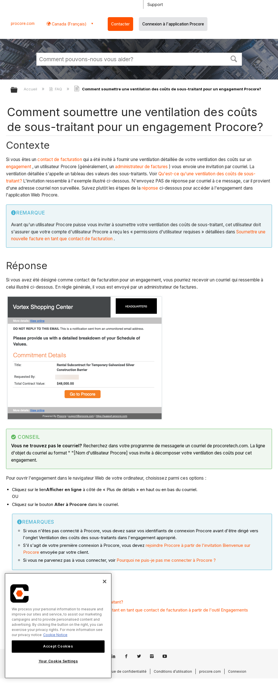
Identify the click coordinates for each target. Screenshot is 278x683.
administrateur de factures (141, 166)
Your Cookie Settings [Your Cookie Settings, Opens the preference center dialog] (58, 661)
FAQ (56, 89)
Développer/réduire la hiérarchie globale (17, 90)
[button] (234, 58)
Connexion (237, 671)
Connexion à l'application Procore (173, 24)
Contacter (120, 24)
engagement (18, 166)
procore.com (23, 23)
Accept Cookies (58, 646)
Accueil (31, 89)
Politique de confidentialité (124, 671)
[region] (58, 625)
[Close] (104, 581)
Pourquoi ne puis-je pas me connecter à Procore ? (166, 560)
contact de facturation (59, 159)
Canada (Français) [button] (69, 23)
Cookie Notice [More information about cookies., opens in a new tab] (55, 635)
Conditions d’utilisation (173, 671)
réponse (150, 188)
